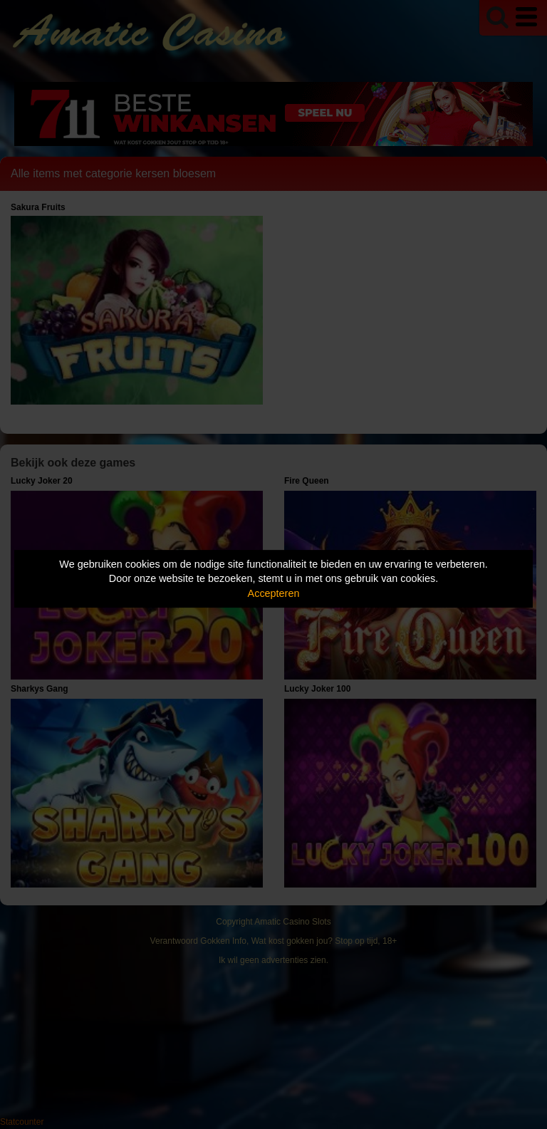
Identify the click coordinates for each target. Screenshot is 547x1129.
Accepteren (274, 593)
